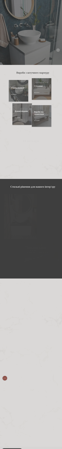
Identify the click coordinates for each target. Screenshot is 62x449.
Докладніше (6, 94)
